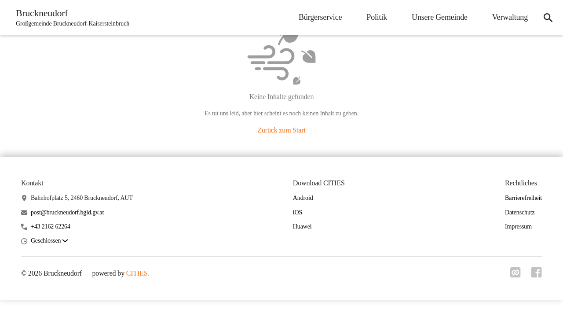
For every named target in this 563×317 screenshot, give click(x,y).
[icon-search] (548, 17)
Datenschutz (520, 212)
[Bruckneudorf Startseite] (70, 17)
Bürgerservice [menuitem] (320, 17)
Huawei (302, 226)
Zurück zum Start (281, 130)
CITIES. (138, 273)
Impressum (518, 226)
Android (303, 198)
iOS (297, 212)
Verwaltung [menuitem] (510, 17)
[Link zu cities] (515, 275)
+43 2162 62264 (50, 226)
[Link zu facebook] (536, 275)
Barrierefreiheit (523, 198)
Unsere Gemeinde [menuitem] (440, 17)
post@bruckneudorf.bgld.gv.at (67, 212)
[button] (49, 241)
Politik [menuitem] (376, 17)
